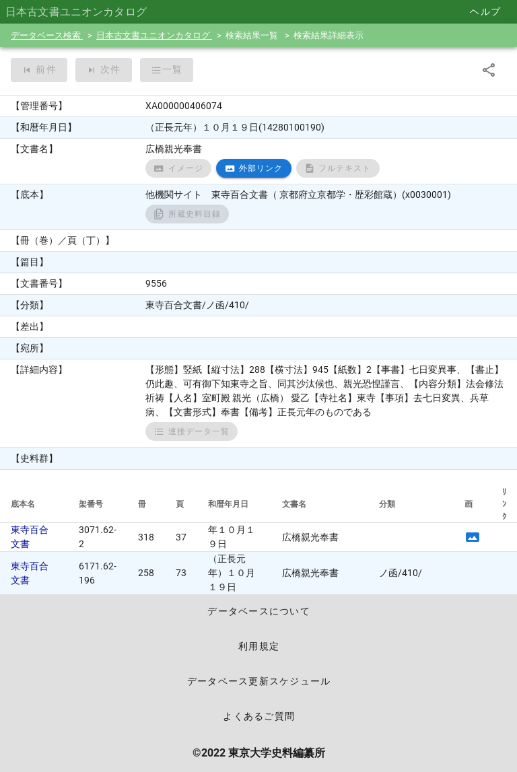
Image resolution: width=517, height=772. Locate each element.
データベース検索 (47, 35)
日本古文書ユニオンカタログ (154, 35)
